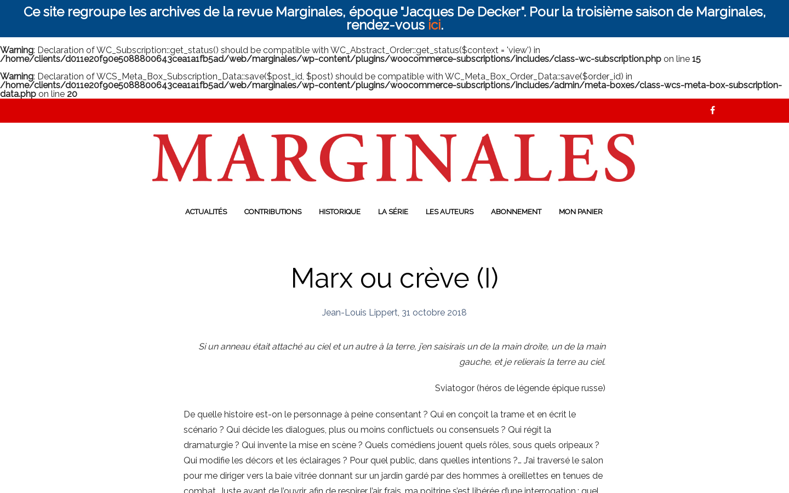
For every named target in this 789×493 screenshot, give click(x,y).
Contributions (272, 212)
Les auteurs (449, 212)
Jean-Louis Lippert (360, 312)
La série (393, 212)
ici (434, 25)
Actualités (206, 212)
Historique (340, 212)
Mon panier (581, 212)
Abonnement (516, 212)
